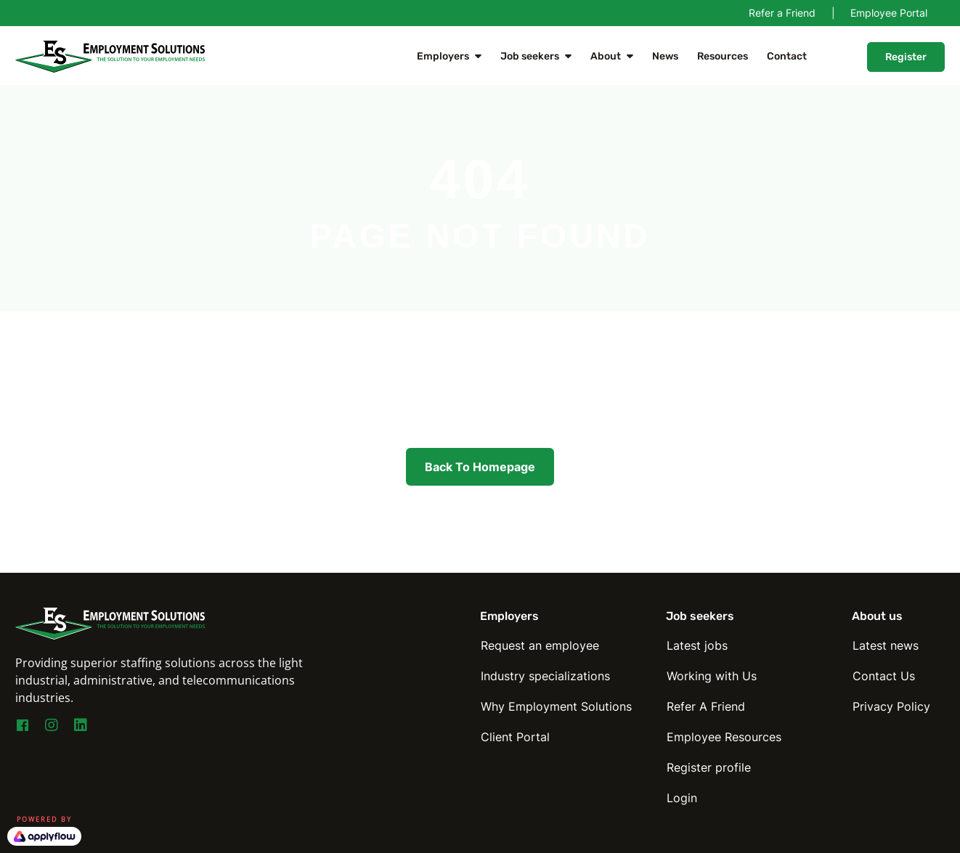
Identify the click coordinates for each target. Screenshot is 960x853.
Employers (443, 56)
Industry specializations (545, 676)
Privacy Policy (891, 706)
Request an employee (540, 645)
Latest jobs (697, 645)
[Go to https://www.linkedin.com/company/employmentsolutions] (80, 726)
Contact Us (884, 676)
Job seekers (529, 56)
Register (906, 57)
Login (682, 798)
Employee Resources (724, 737)
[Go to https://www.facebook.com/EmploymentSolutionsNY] (22, 727)
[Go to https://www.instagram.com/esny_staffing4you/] (51, 726)
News (665, 56)
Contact (787, 56)
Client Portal (515, 737)
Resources (722, 56)
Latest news (886, 645)
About (605, 56)
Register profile (709, 767)
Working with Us (712, 676)
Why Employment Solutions (556, 706)
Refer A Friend (706, 706)
